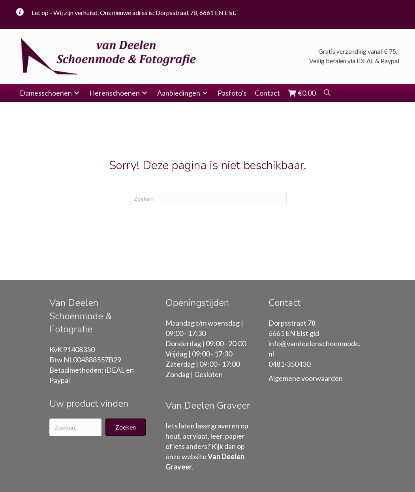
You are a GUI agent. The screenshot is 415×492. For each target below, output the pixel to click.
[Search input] (75, 427)
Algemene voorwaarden (306, 378)
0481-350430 (289, 364)
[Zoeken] (208, 198)
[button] (76, 93)
